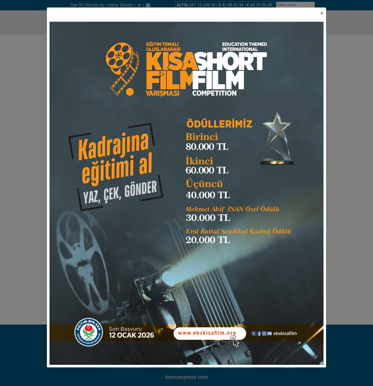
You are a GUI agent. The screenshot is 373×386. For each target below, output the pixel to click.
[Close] (322, 13)
